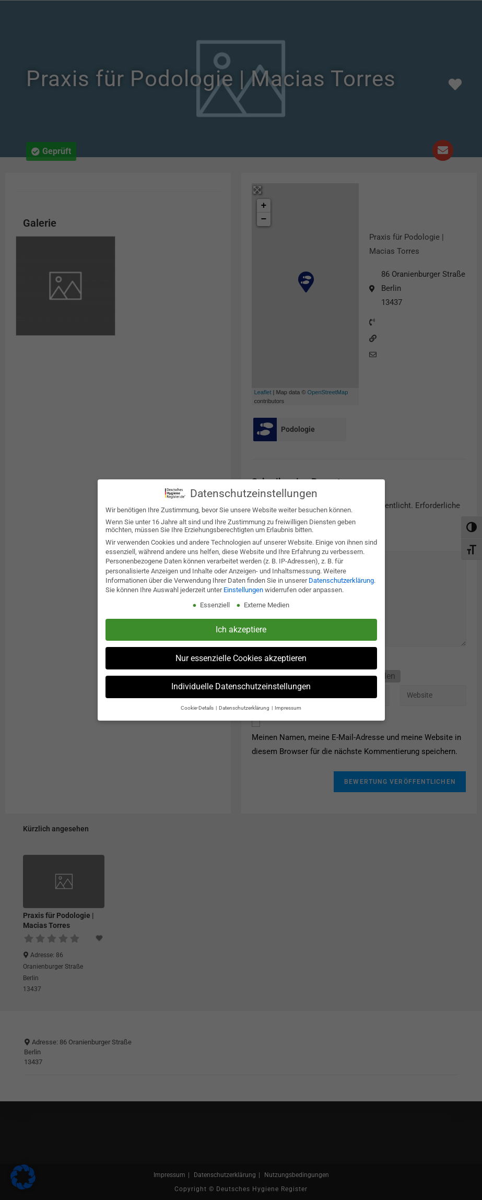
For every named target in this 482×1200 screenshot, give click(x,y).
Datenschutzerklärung (341, 580)
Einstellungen (243, 590)
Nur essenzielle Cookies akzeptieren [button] (241, 658)
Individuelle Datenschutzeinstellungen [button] (241, 686)
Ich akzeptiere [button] (241, 629)
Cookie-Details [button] (198, 708)
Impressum (288, 708)
